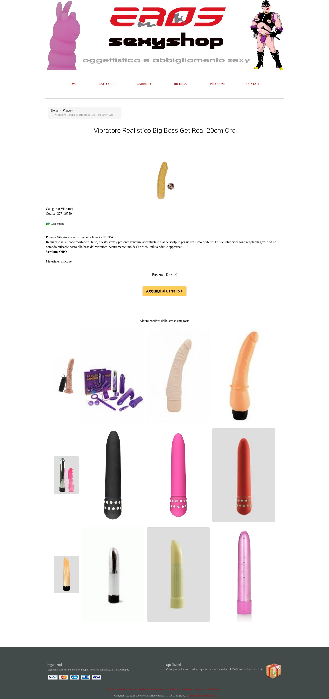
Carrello (121, 689)
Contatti (199, 689)
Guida (132, 689)
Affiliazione (212, 689)
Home (111, 689)
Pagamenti (158, 689)
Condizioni (173, 689)
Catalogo (187, 689)
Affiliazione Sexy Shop (202, 695)
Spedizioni (144, 689)
